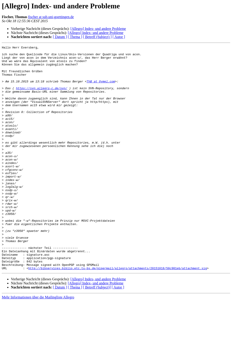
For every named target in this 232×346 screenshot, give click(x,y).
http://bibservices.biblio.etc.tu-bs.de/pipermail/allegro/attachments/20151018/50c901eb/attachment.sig (117, 313)
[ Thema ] (75, 37)
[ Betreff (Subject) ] (97, 37)
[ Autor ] (119, 37)
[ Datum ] (60, 37)
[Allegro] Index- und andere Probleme (98, 29)
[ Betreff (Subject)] (97, 332)
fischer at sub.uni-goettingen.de (51, 17)
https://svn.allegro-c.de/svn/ (41, 97)
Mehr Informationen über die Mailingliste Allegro (38, 342)
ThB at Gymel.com (101, 89)
